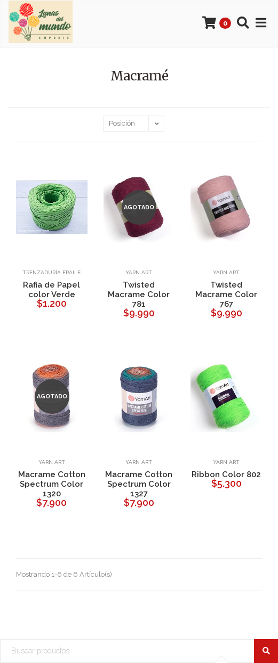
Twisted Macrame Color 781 (139, 294)
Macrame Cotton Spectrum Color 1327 (138, 484)
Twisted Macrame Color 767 (226, 294)
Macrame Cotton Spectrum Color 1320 (51, 484)
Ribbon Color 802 (226, 474)
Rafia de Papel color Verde (51, 289)
